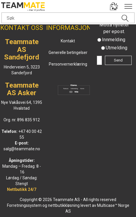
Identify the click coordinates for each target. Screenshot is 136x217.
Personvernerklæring (68, 64)
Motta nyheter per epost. (114, 28)
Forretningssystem (24, 205)
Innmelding (114, 39)
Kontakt (68, 41)
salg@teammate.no (21, 149)
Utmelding (117, 47)
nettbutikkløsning (64, 205)
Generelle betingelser (68, 52)
